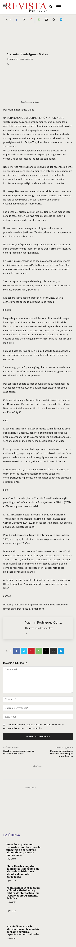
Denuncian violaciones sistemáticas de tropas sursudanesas (61, 754)
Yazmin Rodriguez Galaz (27, 54)
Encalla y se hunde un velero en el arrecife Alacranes (18, 752)
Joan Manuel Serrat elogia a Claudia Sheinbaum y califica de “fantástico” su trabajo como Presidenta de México (23, 893)
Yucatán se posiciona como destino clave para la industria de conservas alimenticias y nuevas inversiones (23, 850)
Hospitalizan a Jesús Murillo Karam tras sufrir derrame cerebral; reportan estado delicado (23, 930)
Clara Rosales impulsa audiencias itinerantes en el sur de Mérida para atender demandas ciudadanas (22, 871)
